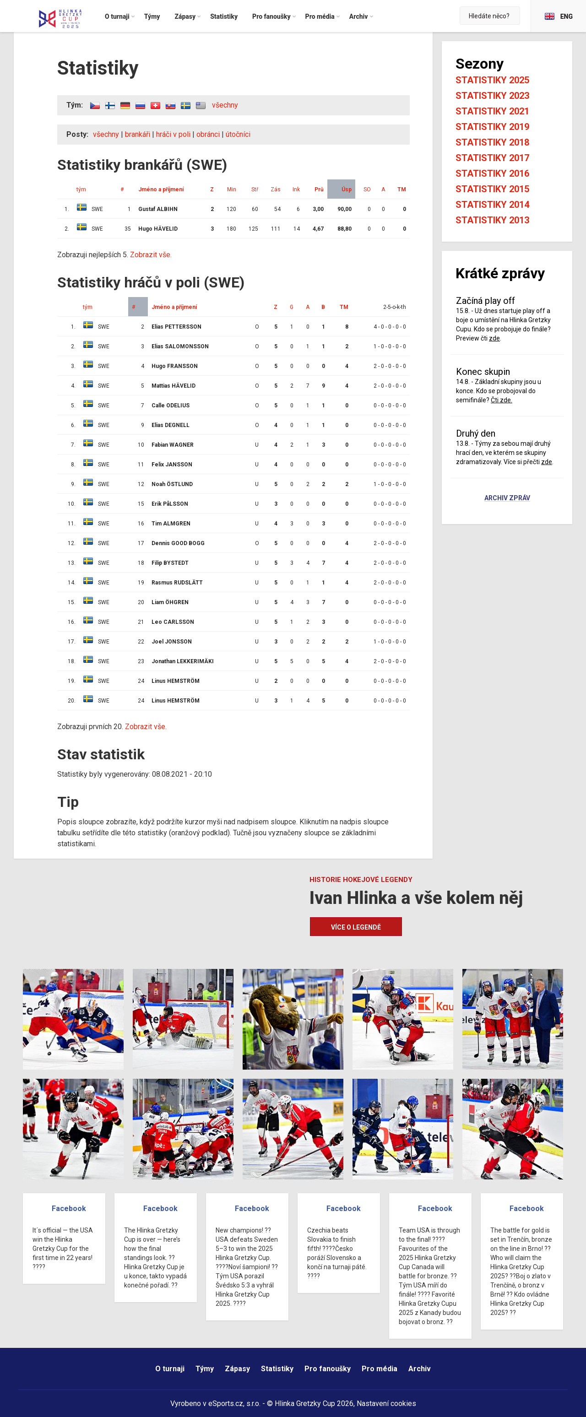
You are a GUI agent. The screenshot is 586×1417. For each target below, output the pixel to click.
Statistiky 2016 (492, 173)
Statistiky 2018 (492, 142)
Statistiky (277, 1368)
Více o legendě (356, 927)
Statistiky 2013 (492, 220)
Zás (276, 189)
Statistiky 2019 (492, 126)
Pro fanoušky (327, 1368)
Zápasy (237, 1368)
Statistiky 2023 (492, 95)
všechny (225, 105)
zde (494, 338)
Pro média (379, 1368)
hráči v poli (173, 134)
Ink (296, 189)
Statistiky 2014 (492, 204)
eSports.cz (225, 1403)
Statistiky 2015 (492, 189)
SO (367, 189)
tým (81, 189)
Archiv (419, 1368)
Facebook (69, 1208)
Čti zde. (501, 400)
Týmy (204, 1368)
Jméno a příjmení (161, 189)
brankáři (137, 134)
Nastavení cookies (386, 1403)
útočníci (238, 134)
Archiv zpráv (507, 498)
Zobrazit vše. (151, 254)
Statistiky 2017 (492, 157)
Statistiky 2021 (492, 111)
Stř (254, 189)
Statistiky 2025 (492, 80)
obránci (208, 134)
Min (231, 189)
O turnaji (169, 1368)
